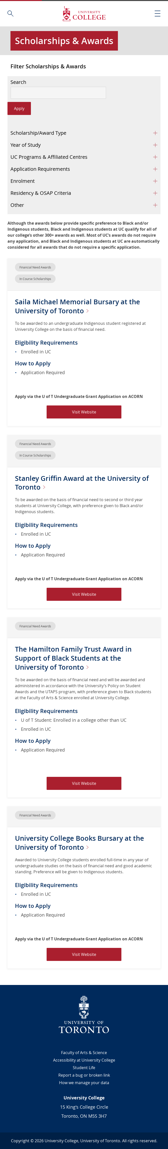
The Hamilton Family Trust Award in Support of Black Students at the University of (75, 658)
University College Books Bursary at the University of (81, 842)
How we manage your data (84, 1082)
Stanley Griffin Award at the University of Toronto (83, 483)
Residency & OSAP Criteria (40, 193)
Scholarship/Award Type (38, 132)
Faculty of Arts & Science (84, 1052)
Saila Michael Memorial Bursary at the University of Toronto (78, 306)
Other (17, 205)
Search (18, 82)
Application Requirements (40, 169)
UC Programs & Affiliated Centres (48, 157)
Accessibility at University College (84, 1060)
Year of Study (25, 144)
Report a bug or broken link (84, 1075)
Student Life (84, 1067)
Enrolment (22, 181)
